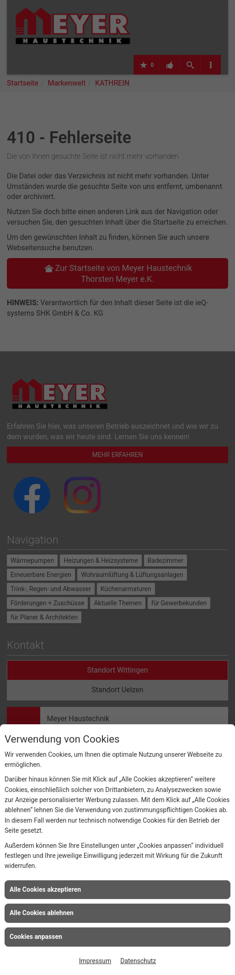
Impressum (95, 960)
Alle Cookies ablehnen (42, 912)
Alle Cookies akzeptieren (45, 889)
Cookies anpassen (36, 936)
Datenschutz (138, 960)
